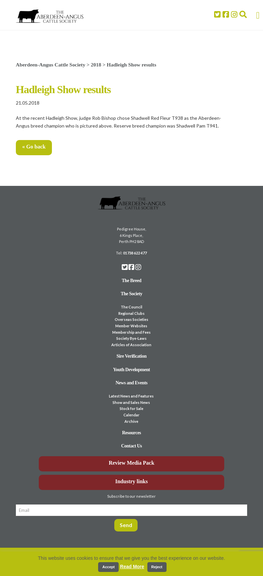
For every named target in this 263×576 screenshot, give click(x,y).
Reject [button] (157, 567)
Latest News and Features (131, 396)
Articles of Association (131, 344)
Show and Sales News (131, 402)
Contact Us (131, 445)
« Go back (34, 146)
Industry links (131, 481)
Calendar (131, 415)
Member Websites (131, 326)
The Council (131, 307)
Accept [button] (108, 567)
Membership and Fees (131, 332)
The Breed (131, 280)
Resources (131, 432)
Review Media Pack (131, 463)
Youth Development (131, 369)
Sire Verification (131, 356)
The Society (131, 293)
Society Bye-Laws (131, 338)
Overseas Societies (131, 319)
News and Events (132, 382)
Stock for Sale (131, 408)
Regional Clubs (131, 313)
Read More (132, 566)
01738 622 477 (135, 253)
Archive (131, 421)
